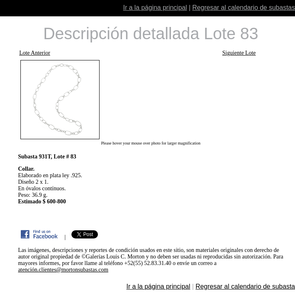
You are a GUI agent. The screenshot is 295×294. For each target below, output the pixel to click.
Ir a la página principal (155, 7)
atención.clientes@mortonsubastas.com (63, 270)
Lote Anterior (34, 53)
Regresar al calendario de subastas (243, 7)
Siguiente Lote (239, 53)
